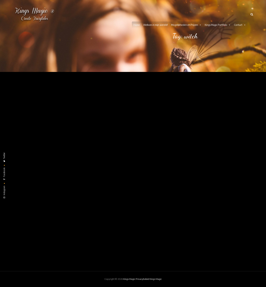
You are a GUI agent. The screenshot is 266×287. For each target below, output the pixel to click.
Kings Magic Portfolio (218, 10)
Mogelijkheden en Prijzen (186, 10)
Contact (240, 10)
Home (137, 10)
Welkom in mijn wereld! (155, 10)
